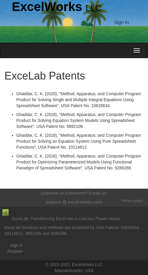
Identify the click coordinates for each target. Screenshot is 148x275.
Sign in (16, 245)
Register (15, 251)
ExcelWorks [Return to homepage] (57, 7)
